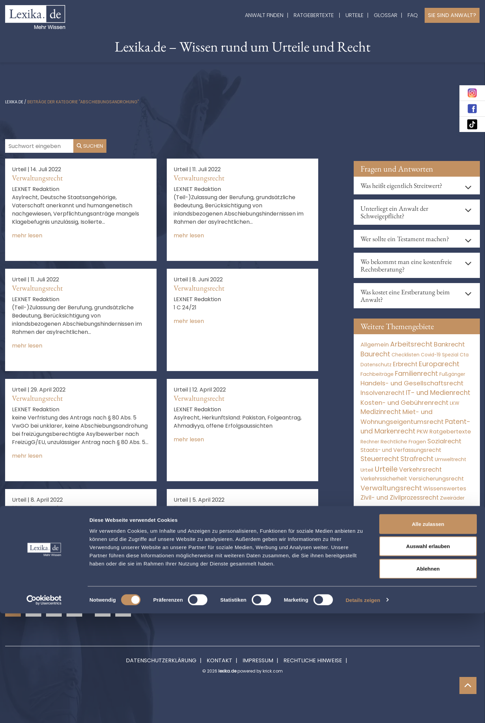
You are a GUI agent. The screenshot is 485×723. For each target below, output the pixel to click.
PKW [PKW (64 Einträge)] (422, 431)
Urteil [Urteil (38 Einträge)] (367, 469)
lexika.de (14, 102)
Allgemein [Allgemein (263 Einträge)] (375, 345)
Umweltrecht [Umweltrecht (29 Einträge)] (450, 459)
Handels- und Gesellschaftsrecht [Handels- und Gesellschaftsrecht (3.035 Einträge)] (412, 383)
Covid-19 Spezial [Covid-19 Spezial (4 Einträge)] (439, 355)
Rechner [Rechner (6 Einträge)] (370, 442)
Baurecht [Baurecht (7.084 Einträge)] (375, 354)
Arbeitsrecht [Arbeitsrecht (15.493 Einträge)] (411, 344)
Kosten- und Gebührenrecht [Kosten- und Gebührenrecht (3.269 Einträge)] (405, 402)
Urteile (355, 15)
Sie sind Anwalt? (452, 15)
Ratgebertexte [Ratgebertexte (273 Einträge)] (450, 432)
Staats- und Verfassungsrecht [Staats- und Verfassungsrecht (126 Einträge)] (401, 450)
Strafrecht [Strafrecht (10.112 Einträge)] (416, 458)
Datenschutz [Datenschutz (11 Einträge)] (376, 364)
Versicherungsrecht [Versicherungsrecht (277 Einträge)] (436, 479)
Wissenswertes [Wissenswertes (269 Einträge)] (444, 488)
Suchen (90, 145)
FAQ (413, 15)
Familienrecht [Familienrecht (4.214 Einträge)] (416, 373)
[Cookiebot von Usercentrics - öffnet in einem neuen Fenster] (44, 710)
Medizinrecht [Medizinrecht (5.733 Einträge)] (381, 411)
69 (103, 609)
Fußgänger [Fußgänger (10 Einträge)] (452, 374)
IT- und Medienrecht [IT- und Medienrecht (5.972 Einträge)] (438, 392)
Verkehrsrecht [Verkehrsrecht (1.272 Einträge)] (420, 469)
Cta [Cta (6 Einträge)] (464, 355)
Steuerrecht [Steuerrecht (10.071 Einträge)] (380, 458)
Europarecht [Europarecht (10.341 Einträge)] (439, 364)
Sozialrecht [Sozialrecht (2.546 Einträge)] (444, 441)
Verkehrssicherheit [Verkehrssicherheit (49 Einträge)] (384, 478)
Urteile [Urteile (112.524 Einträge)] (386, 469)
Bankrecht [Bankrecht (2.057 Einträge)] (449, 344)
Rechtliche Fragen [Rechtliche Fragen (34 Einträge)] (403, 441)
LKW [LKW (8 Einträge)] (454, 403)
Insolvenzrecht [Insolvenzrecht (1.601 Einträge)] (383, 392)
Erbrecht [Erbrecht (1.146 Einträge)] (405, 364)
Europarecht (191, 508)
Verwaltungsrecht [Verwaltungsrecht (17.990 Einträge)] (391, 488)
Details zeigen (363, 709)
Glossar (385, 15)
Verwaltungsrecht (37, 178)
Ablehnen (428, 678)
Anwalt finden (264, 15)
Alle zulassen (428, 633)
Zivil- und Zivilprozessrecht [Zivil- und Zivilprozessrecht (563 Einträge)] (400, 497)
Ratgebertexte (314, 15)
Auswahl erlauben (428, 656)
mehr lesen (27, 235)
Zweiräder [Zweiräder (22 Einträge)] (452, 498)
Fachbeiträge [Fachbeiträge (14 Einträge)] (377, 374)
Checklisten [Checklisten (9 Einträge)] (406, 354)
